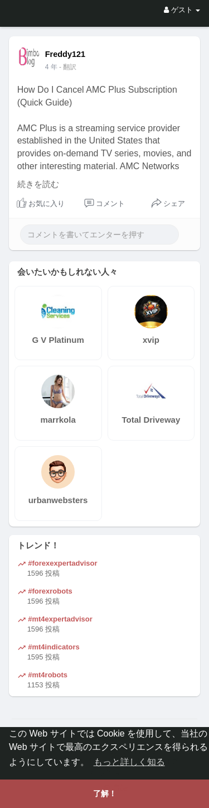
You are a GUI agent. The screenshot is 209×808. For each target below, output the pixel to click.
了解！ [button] (104, 793)
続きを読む (38, 184)
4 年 (51, 67)
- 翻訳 (67, 67)
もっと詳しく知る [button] (129, 762)
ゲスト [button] (182, 10)
